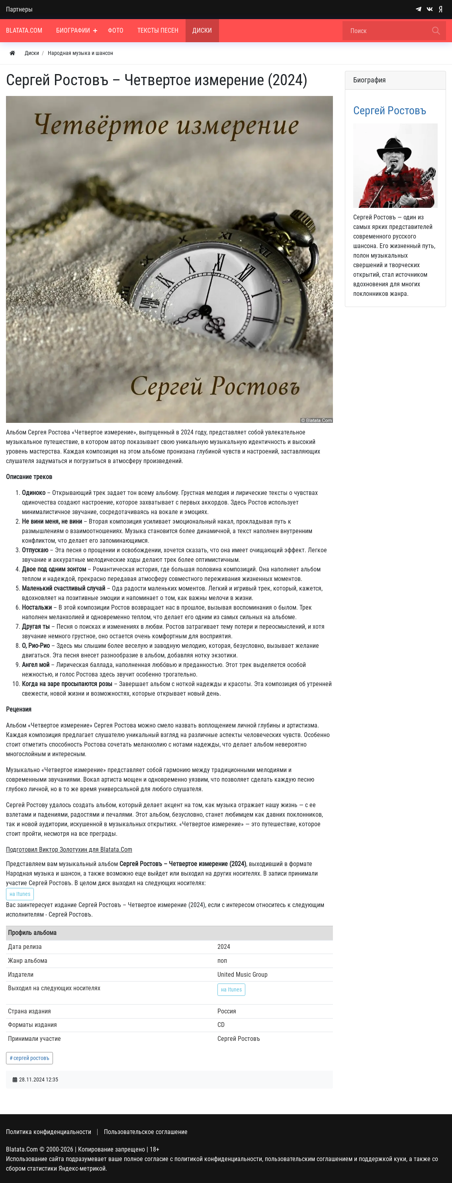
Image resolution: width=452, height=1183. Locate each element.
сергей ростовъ (31, 1058)
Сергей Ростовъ (389, 110)
